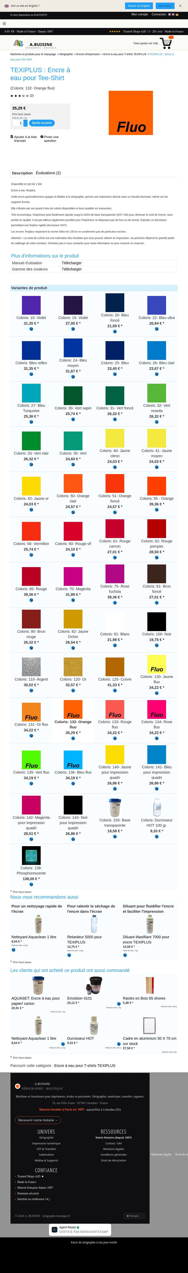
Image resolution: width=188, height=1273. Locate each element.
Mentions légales (113, 1149)
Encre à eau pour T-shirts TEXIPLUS (84, 1066)
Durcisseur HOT (80, 1038)
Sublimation (46, 1154)
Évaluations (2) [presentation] (48, 173)
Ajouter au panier (42, 123)
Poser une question (51, 139)
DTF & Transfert (46, 1149)
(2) (22, 95)
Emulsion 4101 (79, 998)
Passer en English (139, 6)
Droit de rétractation (113, 1160)
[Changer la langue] (134, 1216)
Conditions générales (114, 1154)
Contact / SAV (114, 1143)
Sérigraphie (46, 1137)
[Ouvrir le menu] (4, 24)
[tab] (22, 173)
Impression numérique (46, 1143)
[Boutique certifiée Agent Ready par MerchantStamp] (80, 1230)
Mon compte (139, 14)
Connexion (159, 14)
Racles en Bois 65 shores (144, 998)
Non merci (165, 6)
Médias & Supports (46, 1160)
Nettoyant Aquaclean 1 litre (33, 937)
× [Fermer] (180, 5)
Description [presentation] (22, 173)
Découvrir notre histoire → (38, 1120)
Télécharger (72, 263)
